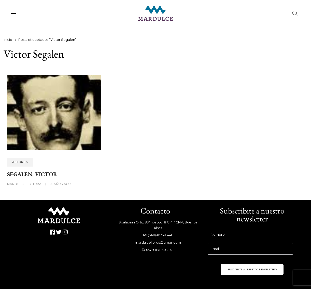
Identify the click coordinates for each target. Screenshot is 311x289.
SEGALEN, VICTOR (32, 174)
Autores (20, 162)
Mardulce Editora (25, 184)
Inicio (8, 39)
